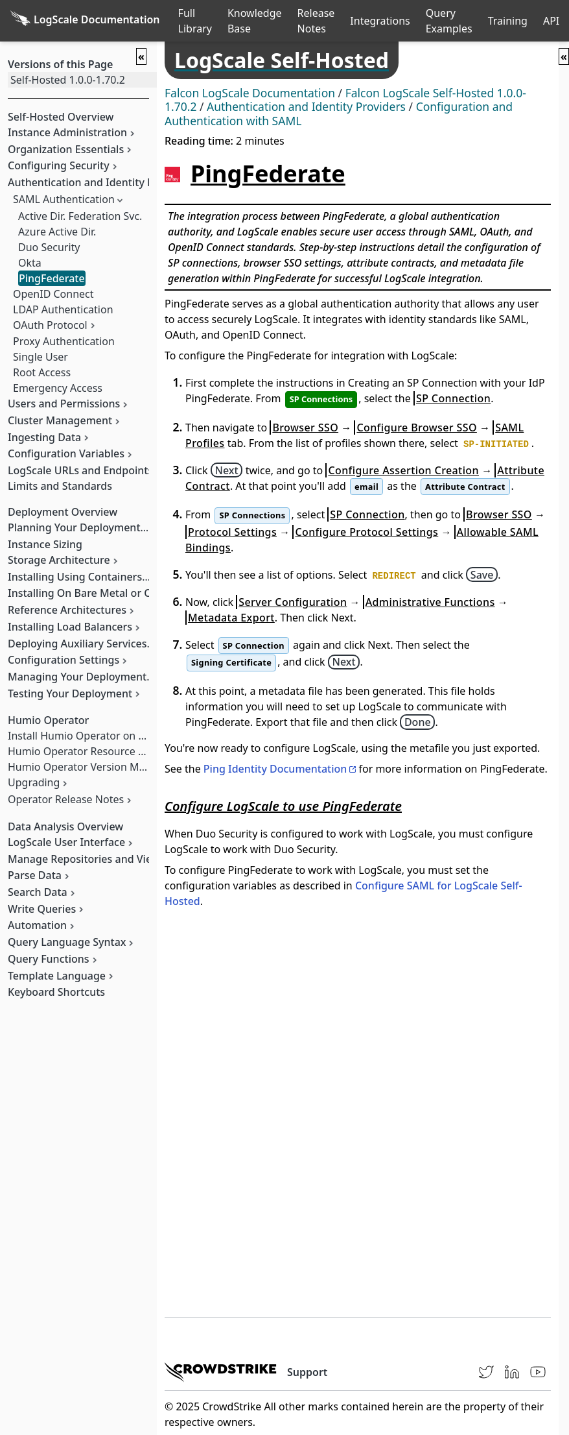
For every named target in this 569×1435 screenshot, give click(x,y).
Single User (40, 357)
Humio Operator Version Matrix (84, 767)
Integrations (380, 21)
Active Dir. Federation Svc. (80, 216)
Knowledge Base (254, 21)
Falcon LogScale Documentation (250, 93)
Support (307, 1372)
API (551, 21)
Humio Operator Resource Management (105, 751)
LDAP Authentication (63, 309)
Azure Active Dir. (57, 231)
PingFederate (52, 278)
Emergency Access (57, 388)
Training (508, 21)
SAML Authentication (64, 199)
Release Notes (316, 21)
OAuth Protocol (50, 325)
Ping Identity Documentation (275, 769)
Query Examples (449, 21)
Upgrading (34, 782)
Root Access (42, 372)
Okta (29, 263)
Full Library (195, 21)
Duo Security (49, 247)
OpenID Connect (53, 294)
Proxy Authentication (64, 341)
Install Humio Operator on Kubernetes (101, 736)
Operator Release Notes (66, 799)
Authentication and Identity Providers (306, 106)
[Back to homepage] (85, 20)
